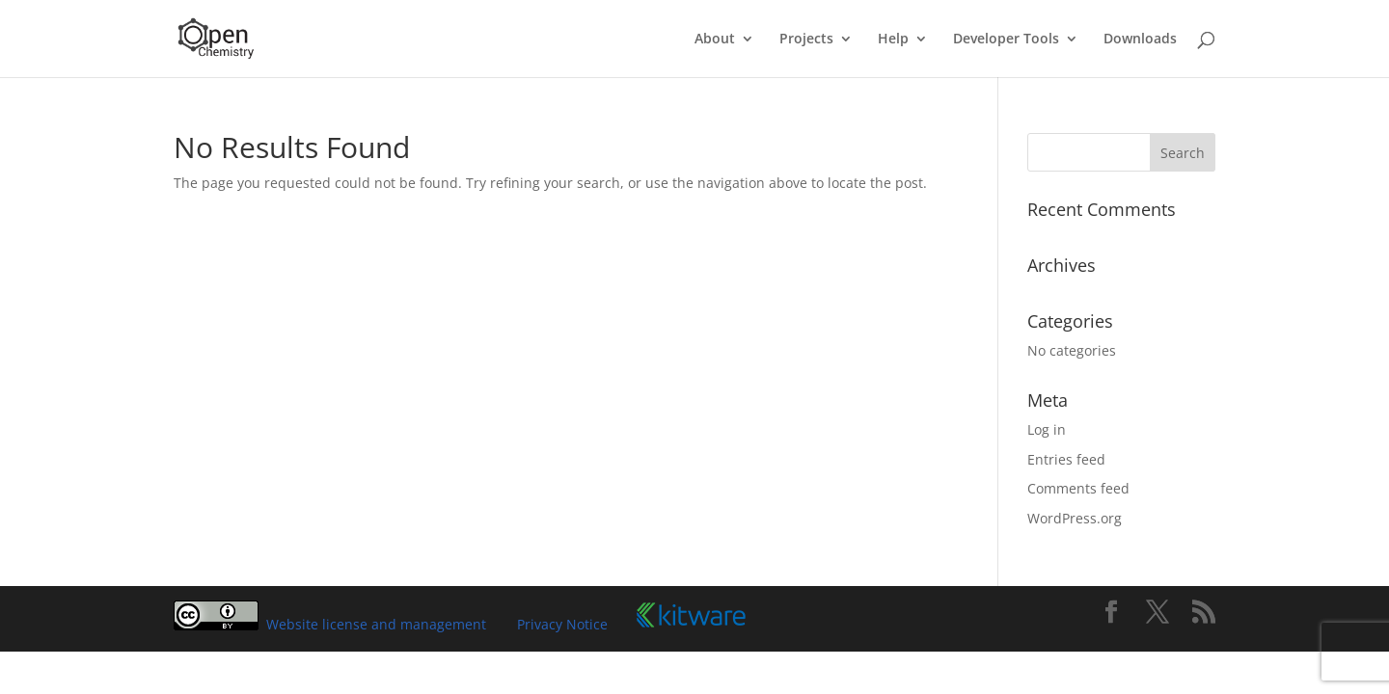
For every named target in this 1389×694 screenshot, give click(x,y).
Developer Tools (1006, 39)
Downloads (1140, 39)
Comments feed (1078, 488)
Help (893, 39)
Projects (806, 39)
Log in (1046, 429)
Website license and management (376, 624)
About (714, 39)
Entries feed (1066, 459)
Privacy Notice (562, 624)
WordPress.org (1074, 518)
